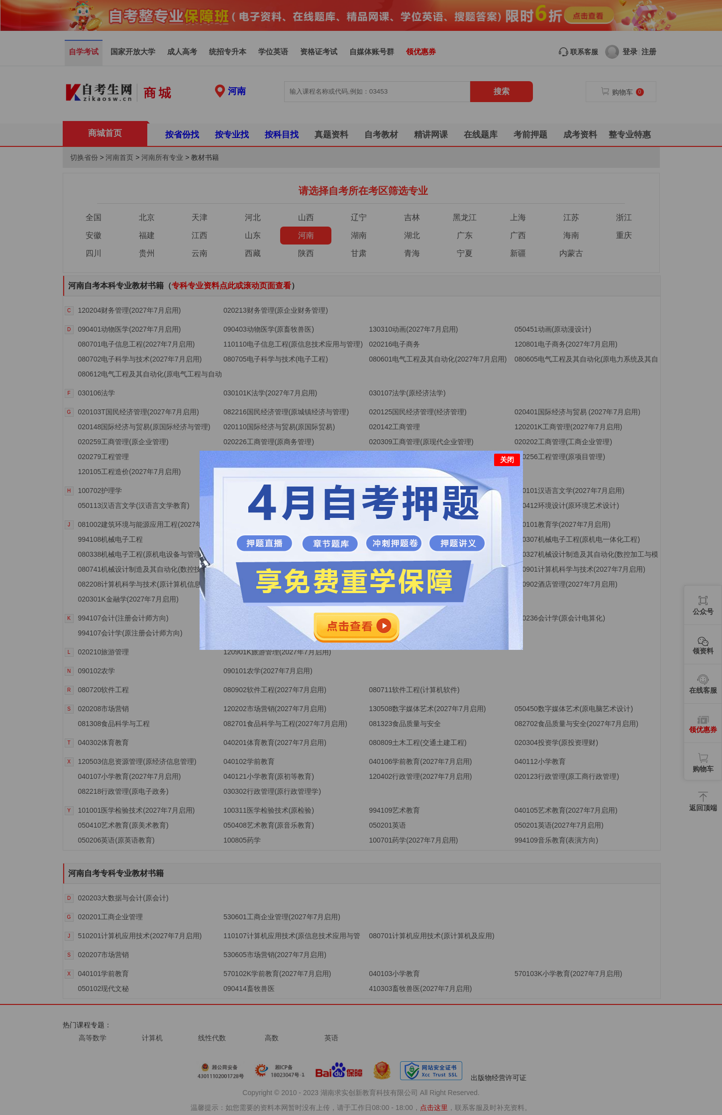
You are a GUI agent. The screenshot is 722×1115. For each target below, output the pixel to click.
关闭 (507, 459)
